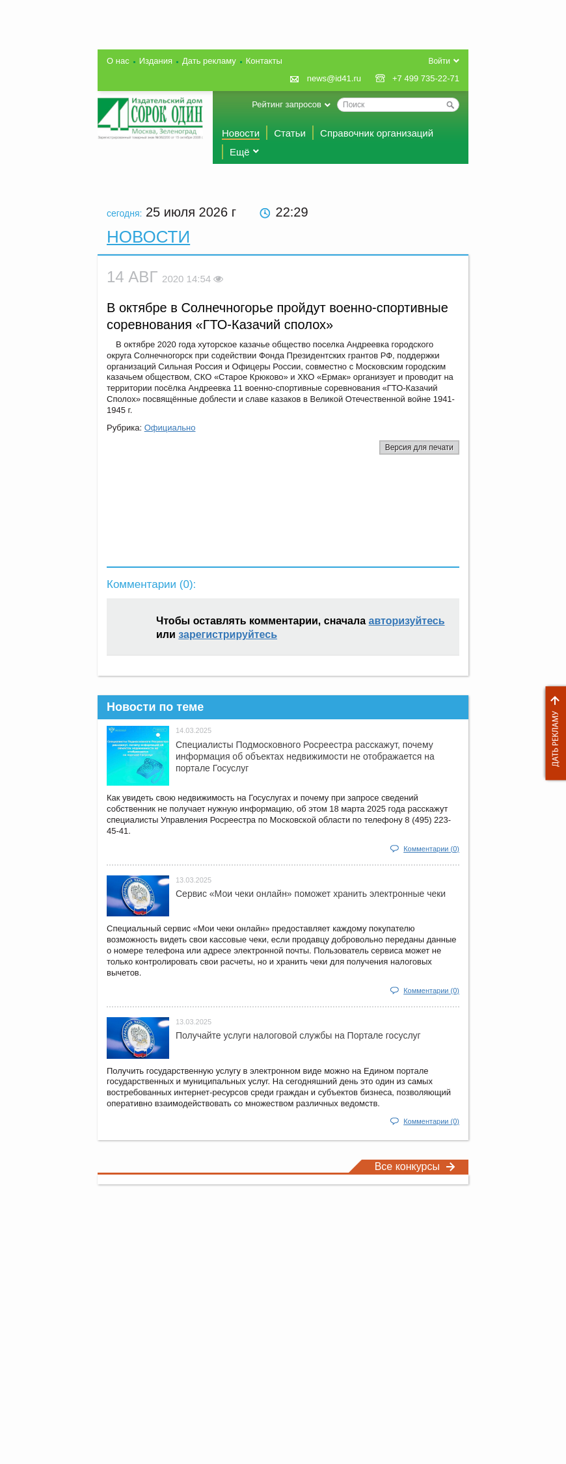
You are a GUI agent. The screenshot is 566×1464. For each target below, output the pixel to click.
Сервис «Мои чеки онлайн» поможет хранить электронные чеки (311, 893)
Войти (439, 61)
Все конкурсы (415, 1166)
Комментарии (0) (431, 849)
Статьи (290, 133)
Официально (170, 428)
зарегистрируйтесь (227, 634)
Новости (241, 133)
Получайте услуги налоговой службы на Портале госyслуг (298, 1035)
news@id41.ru (334, 78)
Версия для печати (419, 447)
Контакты (264, 61)
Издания (155, 61)
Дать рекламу (552, 733)
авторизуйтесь (407, 620)
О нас (118, 61)
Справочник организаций (376, 133)
